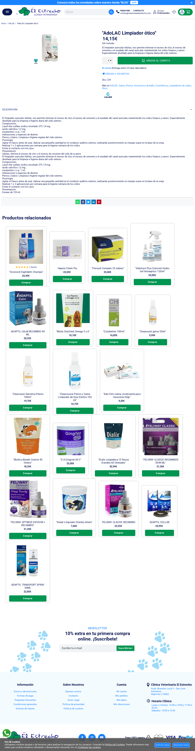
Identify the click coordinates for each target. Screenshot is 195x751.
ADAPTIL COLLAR (158, 528)
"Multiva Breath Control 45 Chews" (28, 463)
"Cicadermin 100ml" (113, 335)
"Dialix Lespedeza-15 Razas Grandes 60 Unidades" (113, 465)
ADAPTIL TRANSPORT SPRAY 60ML (27, 596)
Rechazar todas (181, 745)
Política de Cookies (115, 744)
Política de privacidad (73, 704)
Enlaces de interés (25, 708)
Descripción (10, 109)
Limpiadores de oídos (180, 85)
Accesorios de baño (144, 85)
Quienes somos (73, 691)
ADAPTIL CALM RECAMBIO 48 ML (28, 335)
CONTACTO (138, 10)
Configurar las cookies (89, 747)
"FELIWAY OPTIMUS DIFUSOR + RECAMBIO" (27, 530)
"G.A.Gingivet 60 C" (70, 463)
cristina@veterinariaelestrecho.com (135, 13)
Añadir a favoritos (115, 74)
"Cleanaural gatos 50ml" (151, 335)
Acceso (163, 12)
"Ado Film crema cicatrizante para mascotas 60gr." (122, 399)
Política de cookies (73, 708)
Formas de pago (25, 695)
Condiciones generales (25, 704)
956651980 (125, 10)
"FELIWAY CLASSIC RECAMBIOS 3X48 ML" (160, 465)
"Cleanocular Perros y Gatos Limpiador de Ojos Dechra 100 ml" (75, 399)
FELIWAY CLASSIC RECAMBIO (118, 528)
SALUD (113, 85)
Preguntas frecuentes (25, 700)
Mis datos (122, 700)
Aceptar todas (162, 745)
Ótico (105, 88)
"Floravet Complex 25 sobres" (107, 268)
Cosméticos (161, 85)
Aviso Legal (73, 700)
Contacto (73, 695)
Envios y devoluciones (25, 691)
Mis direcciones (121, 704)
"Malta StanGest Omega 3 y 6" (72, 335)
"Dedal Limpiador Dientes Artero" (74, 528)
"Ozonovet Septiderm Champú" (26, 272)
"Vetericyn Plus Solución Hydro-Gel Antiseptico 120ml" (151, 270)
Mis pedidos (121, 695)
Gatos (122, 85)
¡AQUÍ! (134, 3)
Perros (129, 85)
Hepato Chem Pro (67, 268)
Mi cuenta (122, 691)
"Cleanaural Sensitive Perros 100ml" (27, 399)
